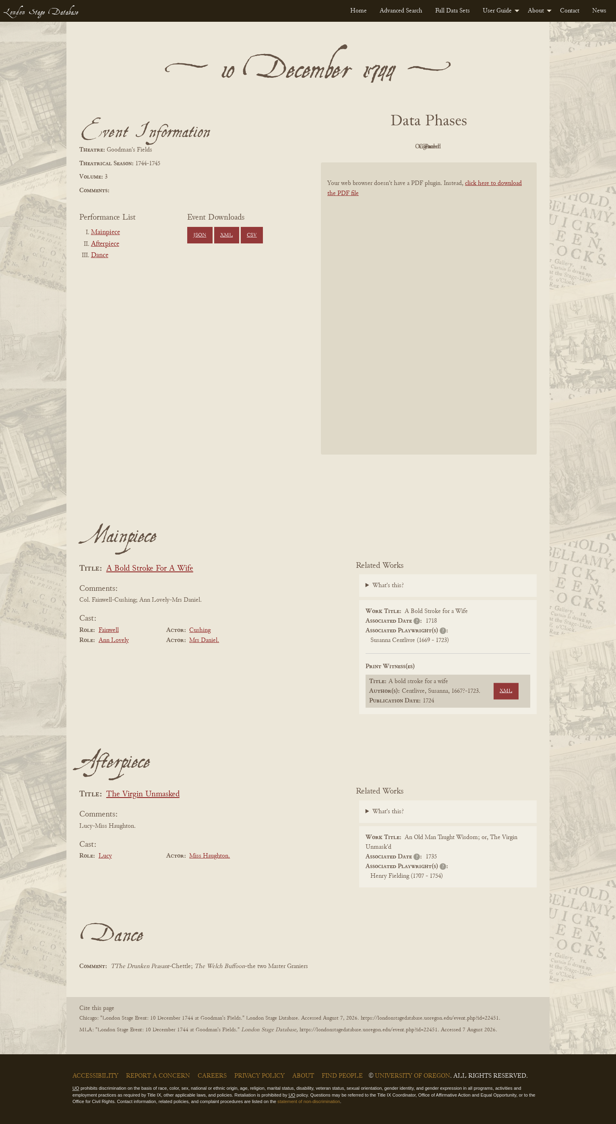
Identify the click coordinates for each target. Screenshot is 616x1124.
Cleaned (449, 146)
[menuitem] (358, 11)
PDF (360, 146)
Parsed (493, 146)
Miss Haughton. (209, 856)
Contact (569, 11)
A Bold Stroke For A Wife (149, 569)
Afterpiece (105, 244)
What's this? (388, 585)
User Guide (497, 11)
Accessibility (95, 1076)
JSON (199, 235)
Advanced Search (401, 11)
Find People (342, 1076)
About (536, 11)
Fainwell (109, 630)
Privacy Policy (259, 1076)
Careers (212, 1076)
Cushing (200, 630)
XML (226, 235)
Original (405, 146)
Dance (99, 255)
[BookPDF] (429, 319)
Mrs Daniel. (204, 640)
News (599, 11)
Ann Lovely (114, 640)
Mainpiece (105, 232)
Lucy (105, 856)
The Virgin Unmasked (143, 794)
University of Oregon (412, 1076)
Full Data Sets (452, 11)
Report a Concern (158, 1076)
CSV (252, 235)
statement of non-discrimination (308, 1101)
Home (358, 11)
